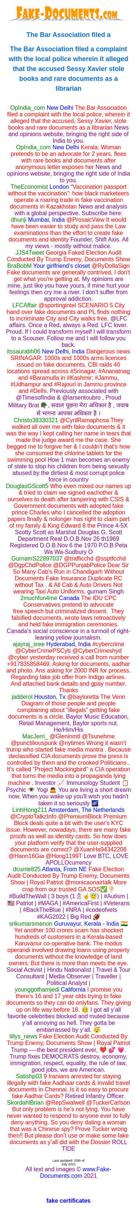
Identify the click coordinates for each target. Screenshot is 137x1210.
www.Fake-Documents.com (75, 1172)
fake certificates (68, 1201)
